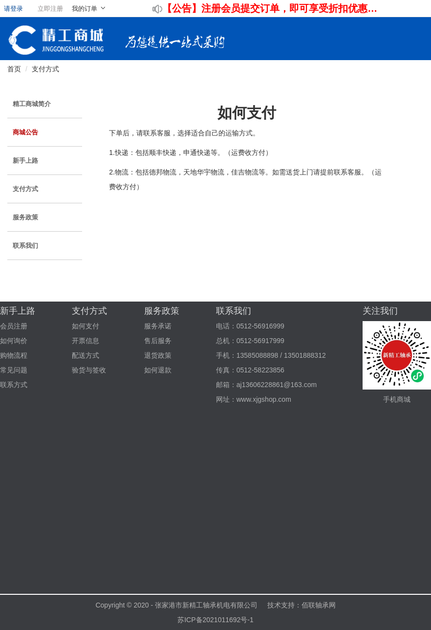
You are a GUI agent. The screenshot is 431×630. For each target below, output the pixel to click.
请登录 (13, 8)
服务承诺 (158, 326)
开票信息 (85, 341)
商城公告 (25, 132)
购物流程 (13, 355)
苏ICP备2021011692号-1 (215, 620)
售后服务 (158, 341)
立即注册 (50, 8)
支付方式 (45, 69)
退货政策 (158, 355)
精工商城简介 (32, 104)
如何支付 (85, 326)
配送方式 (85, 355)
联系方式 (13, 385)
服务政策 (25, 217)
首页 (14, 69)
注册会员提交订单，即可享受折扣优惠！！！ (291, 8)
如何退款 (158, 370)
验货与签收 (89, 370)
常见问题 (13, 370)
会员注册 (13, 326)
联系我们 (25, 245)
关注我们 (380, 311)
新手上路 (25, 160)
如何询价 (13, 341)
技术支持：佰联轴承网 (301, 605)
